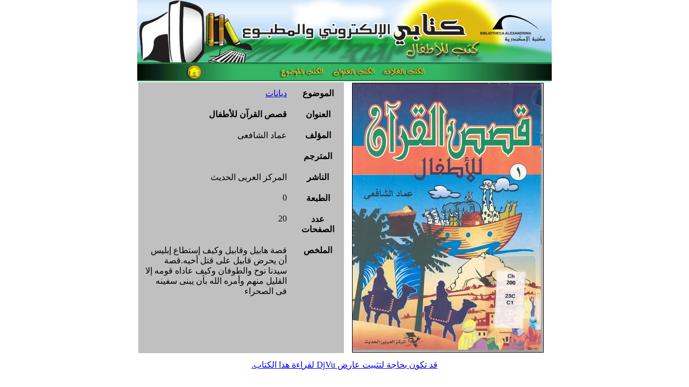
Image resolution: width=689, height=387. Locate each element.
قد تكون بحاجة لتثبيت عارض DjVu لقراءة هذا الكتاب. (344, 364)
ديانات (276, 93)
